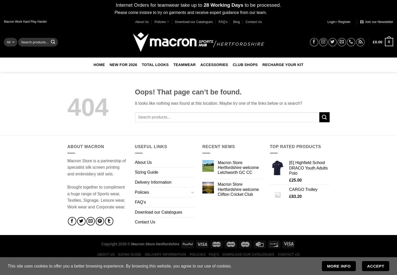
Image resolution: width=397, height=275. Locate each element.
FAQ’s (223, 22)
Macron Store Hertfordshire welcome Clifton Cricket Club (238, 189)
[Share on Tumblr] (109, 221)
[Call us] (351, 42)
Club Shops (245, 65)
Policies (162, 21)
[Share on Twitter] (81, 221)
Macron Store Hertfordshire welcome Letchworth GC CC (238, 167)
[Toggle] (193, 192)
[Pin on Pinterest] (100, 221)
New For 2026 (123, 65)
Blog (236, 22)
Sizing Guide (146, 172)
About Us (142, 22)
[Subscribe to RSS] (360, 42)
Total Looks (155, 65)
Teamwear (184, 65)
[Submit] (53, 42)
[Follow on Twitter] (332, 42)
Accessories (214, 65)
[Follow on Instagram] (323, 42)
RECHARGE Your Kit (282, 65)
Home (99, 65)
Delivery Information (153, 182)
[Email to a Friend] (90, 221)
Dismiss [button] (275, 12)
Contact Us (254, 22)
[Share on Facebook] (72, 221)
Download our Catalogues (194, 22)
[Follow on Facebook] (314, 42)
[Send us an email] (342, 42)
